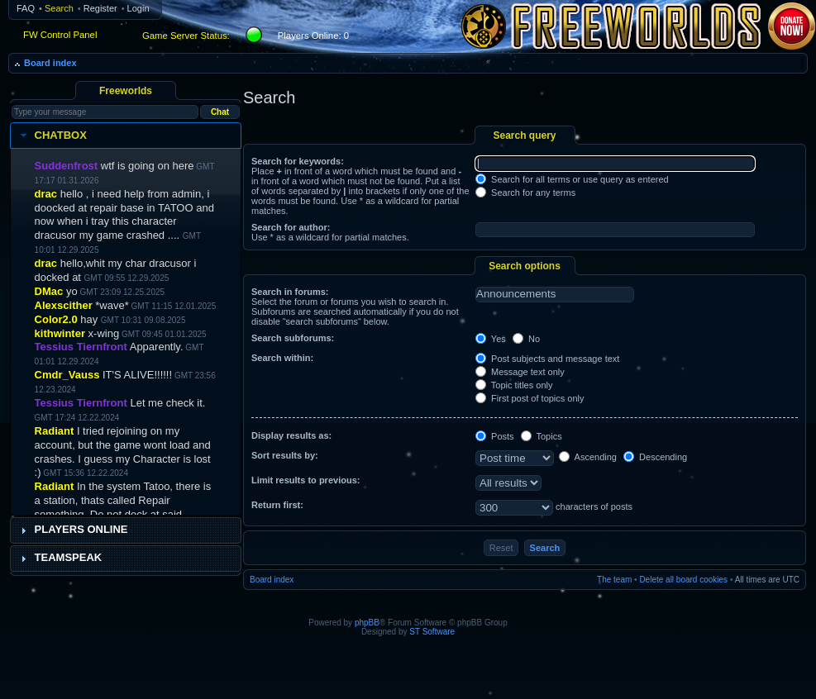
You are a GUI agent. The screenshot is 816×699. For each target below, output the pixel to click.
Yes (490, 339)
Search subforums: (292, 338)
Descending (655, 457)
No (526, 339)
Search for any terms (525, 192)
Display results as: (291, 435)
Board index (50, 63)
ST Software (432, 631)
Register (100, 8)
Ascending (588, 457)
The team (614, 579)
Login (138, 8)
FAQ (26, 8)
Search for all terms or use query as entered (572, 179)
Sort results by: (284, 455)
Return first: (277, 505)
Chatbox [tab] (52, 135)
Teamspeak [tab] (60, 557)
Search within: (282, 358)
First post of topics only (530, 398)
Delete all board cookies (683, 579)
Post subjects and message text (547, 359)
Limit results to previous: (305, 480)
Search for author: (290, 227)
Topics (541, 436)
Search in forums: (290, 292)
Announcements (554, 294)
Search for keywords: (297, 161)
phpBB (367, 622)
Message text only (520, 372)
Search (59, 8)
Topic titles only (513, 385)
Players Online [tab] (72, 529)
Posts (494, 436)
